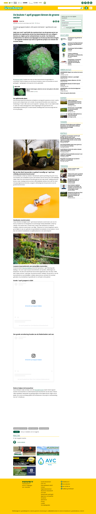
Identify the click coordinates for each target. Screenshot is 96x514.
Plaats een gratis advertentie (67, 93)
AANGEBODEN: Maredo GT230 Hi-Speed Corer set (70, 84)
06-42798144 (66, 486)
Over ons (43, 483)
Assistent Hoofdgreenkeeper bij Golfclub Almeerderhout (75, 43)
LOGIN (16, 432)
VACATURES (64, 35)
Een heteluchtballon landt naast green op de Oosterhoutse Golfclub (70, 145)
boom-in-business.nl (65, 511)
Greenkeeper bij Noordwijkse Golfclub (75, 49)
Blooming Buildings (27, 268)
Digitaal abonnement (46, 489)
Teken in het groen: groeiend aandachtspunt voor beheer (75, 174)
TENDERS (63, 122)
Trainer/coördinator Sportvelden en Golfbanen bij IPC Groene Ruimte (75, 55)
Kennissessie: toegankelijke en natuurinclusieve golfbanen (75, 109)
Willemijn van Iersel (18, 23)
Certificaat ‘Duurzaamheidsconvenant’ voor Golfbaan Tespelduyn (71, 154)
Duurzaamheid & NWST (47, 485)
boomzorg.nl (43, 511)
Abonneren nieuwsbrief (47, 490)
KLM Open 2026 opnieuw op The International (74, 114)
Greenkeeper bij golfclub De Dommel (75, 38)
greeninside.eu (75, 511)
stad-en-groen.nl (34, 511)
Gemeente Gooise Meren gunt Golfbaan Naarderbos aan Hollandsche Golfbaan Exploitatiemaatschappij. (70, 126)
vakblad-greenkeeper (68, 488)
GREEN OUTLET (65, 70)
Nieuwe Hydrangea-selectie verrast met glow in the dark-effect (42, 89)
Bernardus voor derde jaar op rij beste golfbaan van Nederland (69, 159)
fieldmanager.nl (16, 511)
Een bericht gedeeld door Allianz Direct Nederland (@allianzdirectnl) (33, 379)
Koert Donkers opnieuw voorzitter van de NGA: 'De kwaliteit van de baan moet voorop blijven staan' (75, 187)
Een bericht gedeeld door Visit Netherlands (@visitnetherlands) (33, 325)
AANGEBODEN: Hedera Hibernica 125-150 (70, 80)
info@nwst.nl (66, 481)
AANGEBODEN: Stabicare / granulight (69, 77)
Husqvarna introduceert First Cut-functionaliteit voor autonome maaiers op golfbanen (75, 194)
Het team (43, 492)
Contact (43, 487)
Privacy (43, 501)
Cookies (43, 503)
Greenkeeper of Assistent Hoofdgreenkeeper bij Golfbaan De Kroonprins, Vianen (74, 61)
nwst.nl (82, 511)
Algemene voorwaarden (47, 496)
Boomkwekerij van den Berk (20, 428)
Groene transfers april (73, 168)
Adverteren (44, 499)
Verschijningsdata (45, 505)
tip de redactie (21, 442)
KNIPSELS (63, 133)
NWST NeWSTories (33, 428)
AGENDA (63, 98)
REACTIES (16, 435)
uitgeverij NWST (19, 79)
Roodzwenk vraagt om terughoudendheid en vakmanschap (73, 180)
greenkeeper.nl (25, 511)
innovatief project (39, 390)
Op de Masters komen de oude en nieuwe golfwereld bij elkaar (70, 150)
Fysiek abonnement (46, 481)
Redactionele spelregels (47, 494)
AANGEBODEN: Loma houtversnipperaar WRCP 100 (70, 89)
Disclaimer (43, 498)
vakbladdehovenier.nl (53, 511)
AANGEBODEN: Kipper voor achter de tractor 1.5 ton (71, 73)
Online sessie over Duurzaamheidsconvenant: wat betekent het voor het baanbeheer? (74, 102)
